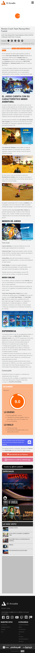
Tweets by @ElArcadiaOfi (13, 467)
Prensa (3, 629)
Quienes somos (5, 627)
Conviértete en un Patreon (17, 454)
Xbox (18, 48)
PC (19, 634)
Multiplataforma (24, 625)
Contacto (4, 625)
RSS (2, 632)
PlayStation (22, 629)
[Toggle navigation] (32, 3)
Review (4, 50)
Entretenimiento (23, 639)
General (14, 48)
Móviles (21, 637)
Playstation (23, 48)
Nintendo (29, 48)
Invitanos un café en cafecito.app (17, 460)
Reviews (21, 641)
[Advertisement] (17, 574)
